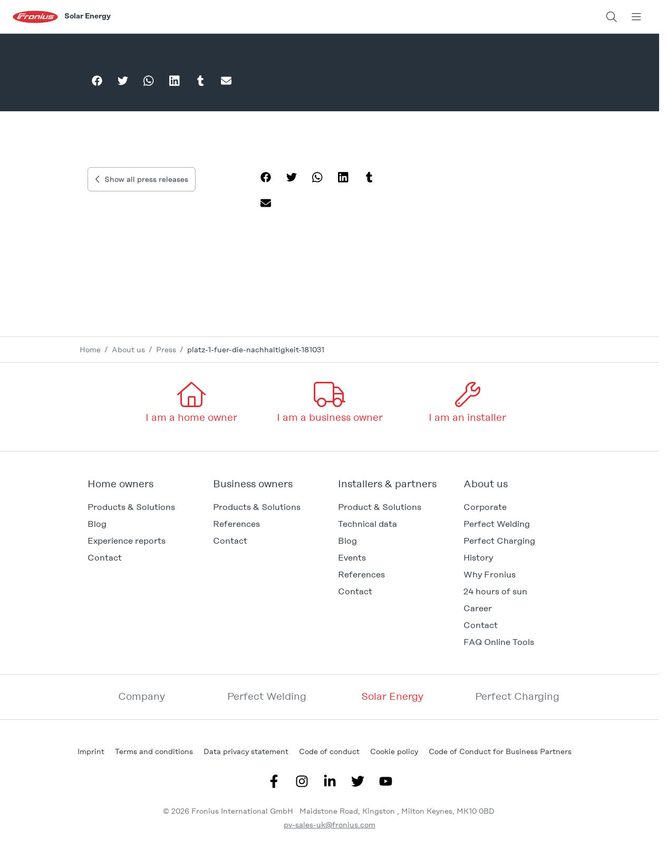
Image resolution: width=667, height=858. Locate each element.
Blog (347, 541)
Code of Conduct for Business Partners (500, 751)
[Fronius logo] (35, 16)
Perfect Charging (499, 541)
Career (477, 608)
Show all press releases (141, 179)
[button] (142, 484)
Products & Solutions (131, 507)
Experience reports (127, 541)
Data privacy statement (246, 751)
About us (128, 349)
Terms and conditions (154, 751)
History (478, 558)
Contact (105, 558)
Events (352, 558)
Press (166, 349)
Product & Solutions (379, 507)
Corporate (485, 507)
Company (141, 696)
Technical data (367, 524)
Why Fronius (489, 575)
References (236, 524)
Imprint (91, 751)
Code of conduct (329, 751)
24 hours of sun (495, 591)
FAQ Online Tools (498, 642)
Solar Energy (392, 696)
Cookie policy (394, 751)
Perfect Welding (496, 524)
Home (90, 349)
